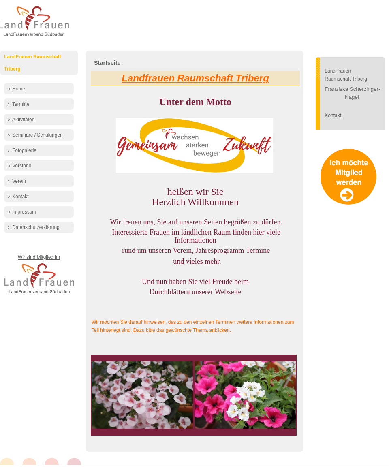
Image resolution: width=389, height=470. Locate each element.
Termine (21, 104)
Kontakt (20, 196)
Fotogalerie (24, 150)
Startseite (107, 63)
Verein (19, 181)
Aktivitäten (23, 119)
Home (18, 89)
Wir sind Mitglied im (39, 257)
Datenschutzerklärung (36, 227)
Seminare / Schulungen (37, 135)
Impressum (24, 212)
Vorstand (21, 166)
